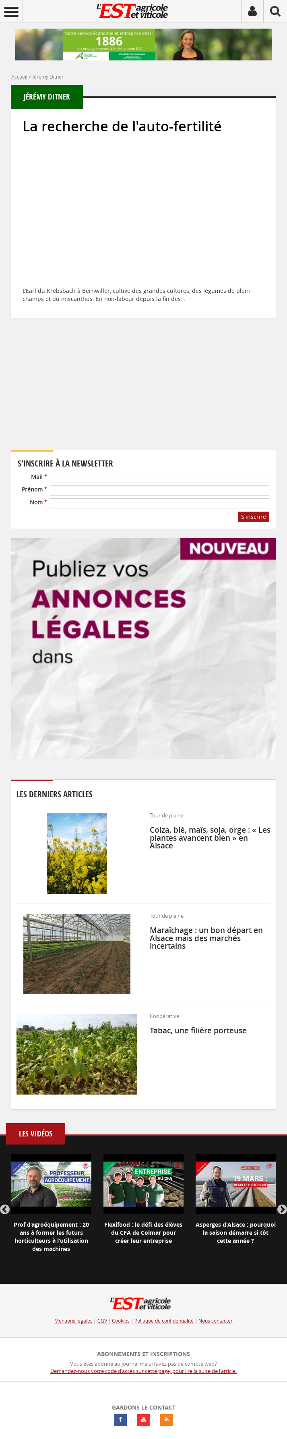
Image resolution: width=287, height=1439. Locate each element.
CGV (102, 1320)
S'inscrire (253, 516)
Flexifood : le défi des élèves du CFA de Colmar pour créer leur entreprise (143, 1232)
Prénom (34, 489)
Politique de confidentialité (164, 1320)
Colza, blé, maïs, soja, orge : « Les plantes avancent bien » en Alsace (210, 837)
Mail (39, 477)
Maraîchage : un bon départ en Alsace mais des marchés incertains (206, 938)
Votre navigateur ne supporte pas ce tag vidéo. (83, 395)
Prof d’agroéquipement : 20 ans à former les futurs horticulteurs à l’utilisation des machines (51, 1236)
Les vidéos (35, 1134)
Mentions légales (73, 1320)
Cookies (121, 1320)
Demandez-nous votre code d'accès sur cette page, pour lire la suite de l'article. (143, 1371)
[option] (51, 1210)
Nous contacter (215, 1320)
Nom (38, 502)
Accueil (19, 76)
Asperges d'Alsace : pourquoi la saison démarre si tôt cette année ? (236, 1232)
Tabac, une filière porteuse (198, 1030)
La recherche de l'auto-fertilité (122, 126)
